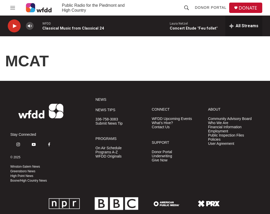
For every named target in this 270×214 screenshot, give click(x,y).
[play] (14, 26)
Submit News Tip (109, 123)
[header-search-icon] (186, 7)
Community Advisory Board (230, 119)
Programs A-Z (107, 152)
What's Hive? (162, 123)
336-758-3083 (107, 119)
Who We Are (218, 123)
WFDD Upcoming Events (172, 119)
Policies (214, 139)
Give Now (159, 160)
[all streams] (243, 26)
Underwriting (162, 156)
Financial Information (225, 127)
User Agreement (221, 144)
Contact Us (160, 127)
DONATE (248, 8)
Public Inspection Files (226, 135)
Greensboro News (22, 171)
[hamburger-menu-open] (13, 8)
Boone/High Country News (28, 180)
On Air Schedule (109, 148)
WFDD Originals (109, 156)
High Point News (21, 176)
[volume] (29, 26)
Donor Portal (211, 7)
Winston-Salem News (25, 166)
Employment (218, 131)
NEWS (101, 100)
